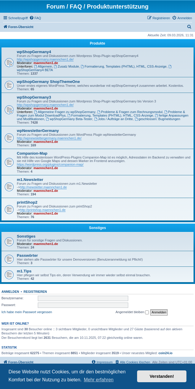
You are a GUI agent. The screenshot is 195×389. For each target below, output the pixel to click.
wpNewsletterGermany (38, 130)
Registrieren (35, 291)
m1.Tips (24, 271)
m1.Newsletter (30, 179)
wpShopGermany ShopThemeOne (48, 81)
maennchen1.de (45, 63)
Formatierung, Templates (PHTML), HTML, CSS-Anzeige (124, 66)
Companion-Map (32, 153)
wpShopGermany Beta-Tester (69, 119)
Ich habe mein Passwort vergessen (26, 312)
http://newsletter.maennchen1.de (43, 187)
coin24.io (165, 353)
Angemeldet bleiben (132, 312)
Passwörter (27, 255)
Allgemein (43, 66)
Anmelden (10, 291)
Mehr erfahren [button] (99, 379)
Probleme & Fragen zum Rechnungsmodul (129, 112)
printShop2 (27, 202)
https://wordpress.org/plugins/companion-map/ (50, 164)
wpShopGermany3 (34, 97)
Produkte (97, 43)
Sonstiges (97, 228)
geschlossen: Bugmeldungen (157, 119)
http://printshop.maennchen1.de (43, 210)
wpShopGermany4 (34, 52)
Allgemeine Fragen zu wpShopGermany (64, 112)
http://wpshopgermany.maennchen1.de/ (45, 59)
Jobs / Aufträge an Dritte (113, 119)
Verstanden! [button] (162, 376)
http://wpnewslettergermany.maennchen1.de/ (49, 138)
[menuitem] (35, 18)
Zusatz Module (66, 66)
